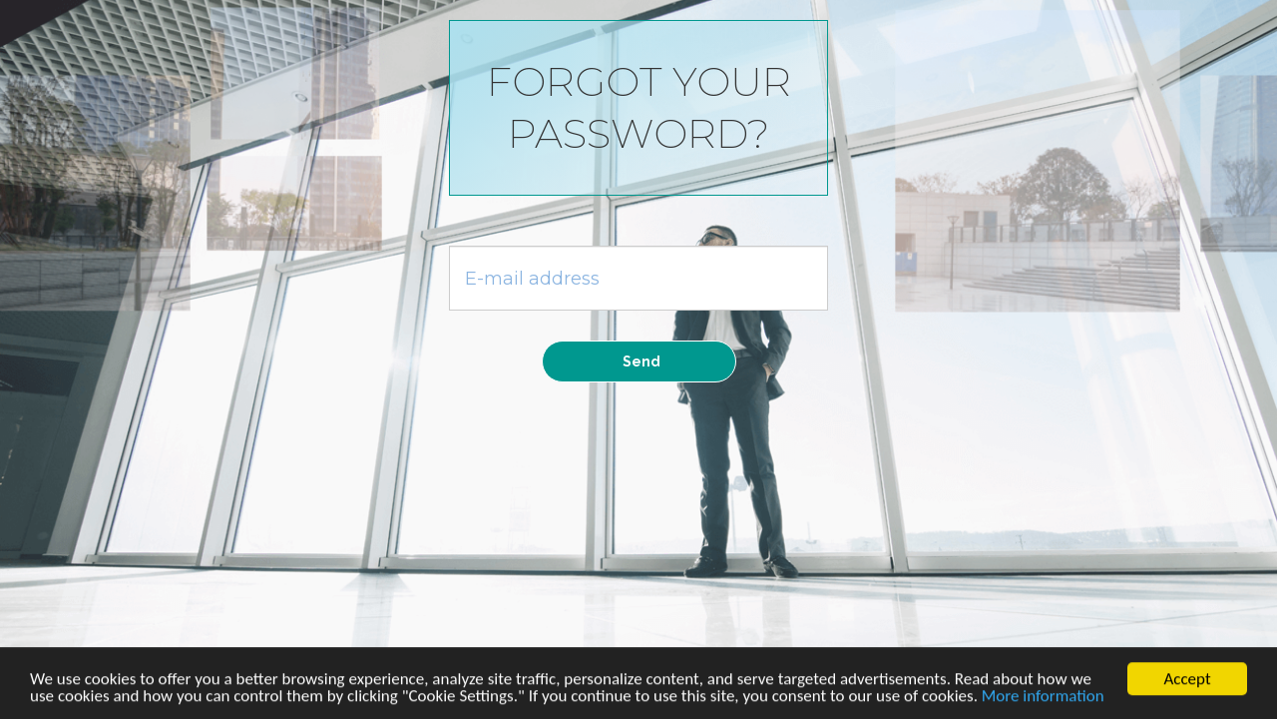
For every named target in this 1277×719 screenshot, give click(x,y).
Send (641, 361)
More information (1043, 697)
